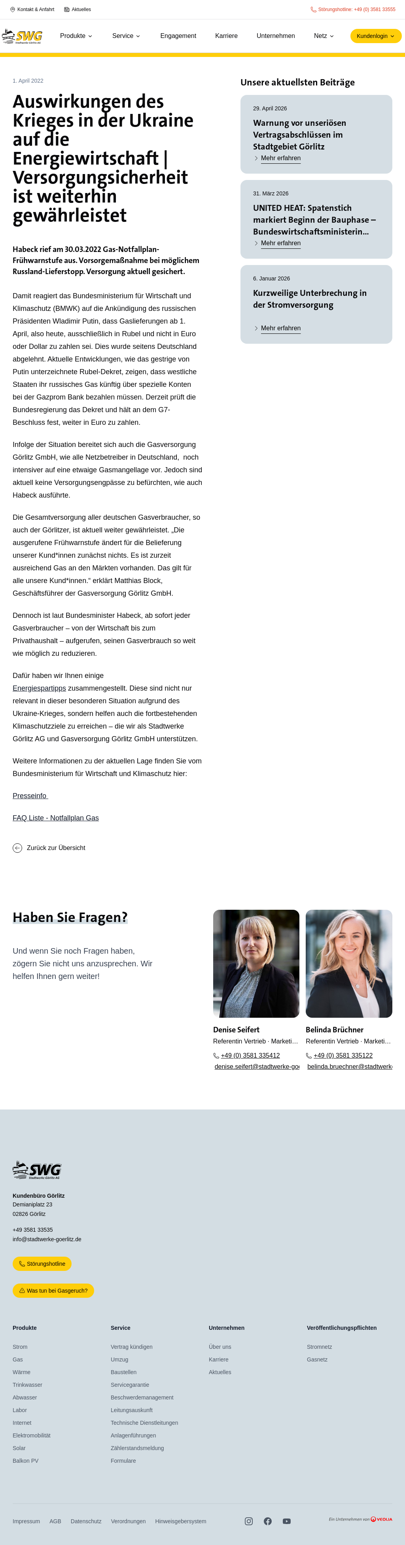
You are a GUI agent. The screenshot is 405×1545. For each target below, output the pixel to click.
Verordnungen (128, 1521)
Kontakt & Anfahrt (31, 9)
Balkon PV (25, 1461)
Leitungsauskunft (132, 1410)
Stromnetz (319, 1347)
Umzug (119, 1359)
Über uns (220, 1347)
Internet (22, 1423)
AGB (55, 1521)
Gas (18, 1359)
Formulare (123, 1461)
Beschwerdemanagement (142, 1397)
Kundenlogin (376, 36)
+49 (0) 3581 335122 (339, 1055)
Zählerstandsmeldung (137, 1448)
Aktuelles (77, 9)
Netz (324, 35)
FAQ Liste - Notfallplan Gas (56, 818)
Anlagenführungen (133, 1435)
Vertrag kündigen (132, 1347)
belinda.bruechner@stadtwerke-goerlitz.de (349, 1066)
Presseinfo (30, 796)
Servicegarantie (130, 1385)
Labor (20, 1410)
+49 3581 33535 (33, 1230)
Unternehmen (276, 35)
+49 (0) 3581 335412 (246, 1055)
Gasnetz (317, 1359)
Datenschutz (86, 1521)
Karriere (226, 35)
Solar (19, 1448)
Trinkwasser (27, 1385)
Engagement (178, 35)
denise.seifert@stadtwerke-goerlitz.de (257, 1066)
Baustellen (123, 1372)
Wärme (21, 1372)
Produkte (76, 35)
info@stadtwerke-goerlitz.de (47, 1239)
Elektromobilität (32, 1435)
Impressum (26, 1521)
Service (126, 35)
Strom (20, 1347)
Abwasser (25, 1397)
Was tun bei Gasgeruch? (53, 1291)
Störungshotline (42, 1264)
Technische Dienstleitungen (144, 1423)
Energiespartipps (39, 688)
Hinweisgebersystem (180, 1521)
